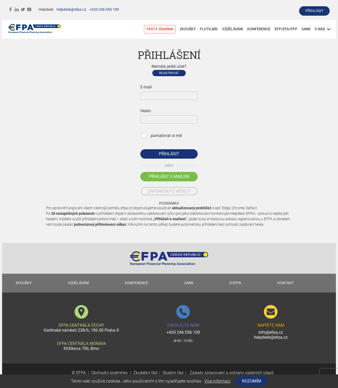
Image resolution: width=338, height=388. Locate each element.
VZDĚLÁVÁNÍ (232, 29)
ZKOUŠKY (188, 29)
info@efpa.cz (270, 332)
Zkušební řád (145, 372)
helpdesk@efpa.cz (71, 9)
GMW (305, 29)
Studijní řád (172, 372)
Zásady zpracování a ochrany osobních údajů (231, 372)
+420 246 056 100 (104, 9)
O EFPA (235, 283)
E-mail (146, 87)
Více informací (217, 381)
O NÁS (322, 29)
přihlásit (314, 11)
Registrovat (169, 73)
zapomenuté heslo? (169, 191)
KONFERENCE (258, 29)
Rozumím (251, 381)
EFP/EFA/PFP (286, 29)
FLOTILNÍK (209, 29)
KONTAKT (285, 283)
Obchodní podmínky (109, 372)
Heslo (145, 110)
